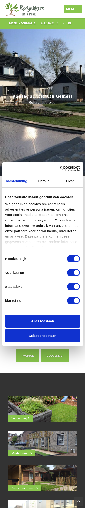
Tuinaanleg (20, 418)
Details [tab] (43, 181)
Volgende (55, 356)
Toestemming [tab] (16, 181)
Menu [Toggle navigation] (72, 9)
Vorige (27, 356)
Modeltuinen (21, 453)
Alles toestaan (42, 321)
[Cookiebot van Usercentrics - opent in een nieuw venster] (60, 168)
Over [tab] (70, 181)
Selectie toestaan (42, 336)
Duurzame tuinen (24, 488)
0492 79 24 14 (49, 23)
